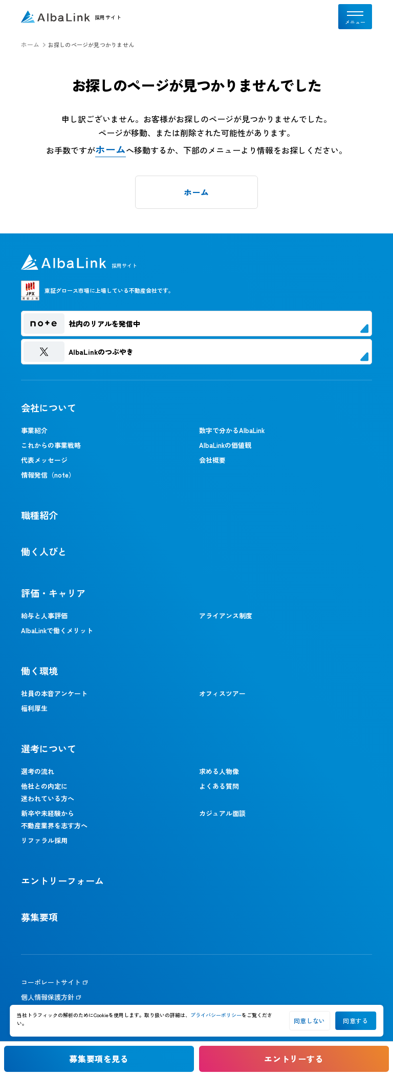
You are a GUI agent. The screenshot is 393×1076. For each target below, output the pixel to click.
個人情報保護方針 (47, 997)
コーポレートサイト (51, 982)
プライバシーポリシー (216, 1015)
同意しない (309, 1020)
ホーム (30, 44)
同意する (355, 1020)
